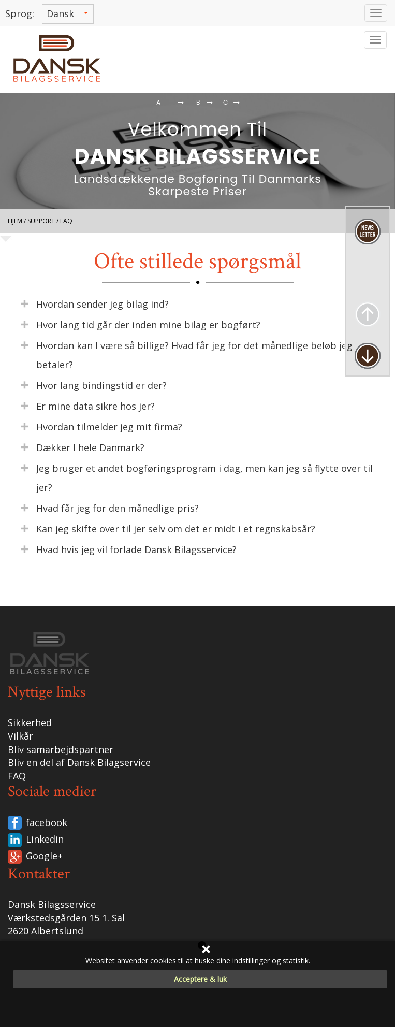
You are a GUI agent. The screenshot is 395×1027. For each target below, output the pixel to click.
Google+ (44, 855)
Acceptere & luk (200, 979)
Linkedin (45, 839)
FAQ (17, 776)
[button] (23, 103)
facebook (46, 822)
